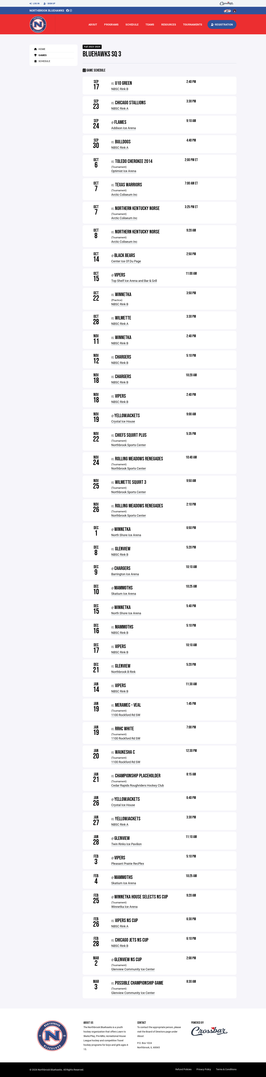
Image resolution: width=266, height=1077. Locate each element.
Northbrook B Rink (123, 672)
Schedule (132, 24)
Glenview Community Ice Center (133, 969)
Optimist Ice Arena (123, 171)
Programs (111, 24)
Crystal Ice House (123, 421)
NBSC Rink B (119, 89)
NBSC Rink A (119, 108)
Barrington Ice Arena (125, 574)
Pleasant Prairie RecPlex (127, 863)
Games (40, 55)
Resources (168, 24)
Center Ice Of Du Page (126, 261)
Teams (150, 24)
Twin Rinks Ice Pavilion (126, 844)
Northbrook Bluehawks (47, 10)
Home (39, 49)
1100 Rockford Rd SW (125, 715)
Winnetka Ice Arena (124, 907)
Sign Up (49, 3)
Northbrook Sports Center (128, 445)
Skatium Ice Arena (123, 594)
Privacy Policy (203, 1069)
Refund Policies (183, 1069)
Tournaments (192, 24)
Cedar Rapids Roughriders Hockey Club (137, 785)
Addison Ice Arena (123, 128)
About (93, 24)
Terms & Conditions (226, 1069)
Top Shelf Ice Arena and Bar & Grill (134, 281)
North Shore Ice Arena (126, 535)
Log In (34, 3)
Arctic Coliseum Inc (124, 194)
